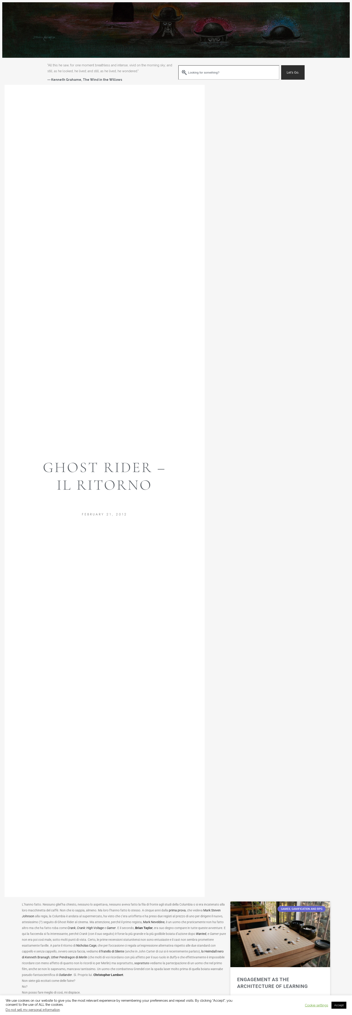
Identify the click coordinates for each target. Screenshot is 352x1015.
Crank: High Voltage (90, 928)
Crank (71, 928)
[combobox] (228, 72)
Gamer (111, 928)
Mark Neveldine (153, 922)
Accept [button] (339, 1005)
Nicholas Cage (86, 945)
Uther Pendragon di (69, 957)
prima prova (177, 910)
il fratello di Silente (111, 951)
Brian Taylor (144, 928)
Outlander (65, 975)
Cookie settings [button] (316, 1005)
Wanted (201, 934)
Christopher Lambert (108, 975)
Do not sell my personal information (33, 1010)
